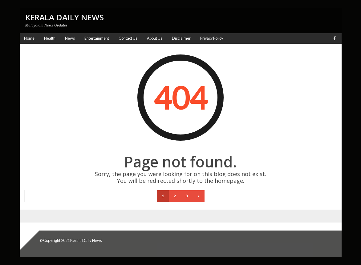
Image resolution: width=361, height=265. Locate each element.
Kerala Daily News (86, 240)
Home (29, 38)
